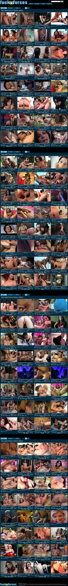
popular (31, 3)
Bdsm (22, 27)
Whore (9, 289)
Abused (14, 187)
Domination (11, 128)
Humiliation (7, 78)
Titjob (9, 112)
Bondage (31, 27)
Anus (32, 271)
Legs (61, 458)
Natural (45, 576)
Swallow (9, 365)
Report (2, 40)
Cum (49, 288)
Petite (60, 95)
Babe (4, 44)
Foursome (28, 458)
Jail (60, 78)
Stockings (10, 27)
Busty (44, 128)
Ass (44, 61)
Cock (12, 289)
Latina (63, 128)
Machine (32, 398)
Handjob (44, 44)
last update (37, 3)
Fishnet (59, 331)
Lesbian (45, 27)
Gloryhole (8, 146)
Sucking (9, 475)
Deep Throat (29, 44)
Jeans (45, 475)
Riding (43, 221)
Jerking (43, 146)
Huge (58, 255)
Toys (12, 78)
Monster (46, 559)
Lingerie (28, 27)
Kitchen (12, 111)
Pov (14, 111)
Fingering (38, 27)
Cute (40, 491)
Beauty (11, 129)
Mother (49, 559)
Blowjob (5, 27)
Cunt (9, 221)
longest (43, 3)
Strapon (7, 129)
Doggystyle (14, 27)
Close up (27, 145)
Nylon (9, 348)
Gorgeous (23, 365)
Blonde (6, 44)
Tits (25, 44)
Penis (29, 238)
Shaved (7, 95)
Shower (15, 44)
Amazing (40, 272)
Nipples (47, 44)
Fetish (26, 398)
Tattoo (25, 458)
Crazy (43, 365)
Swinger (23, 458)
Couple (23, 61)
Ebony (23, 111)
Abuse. (25, 585)
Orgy (45, 129)
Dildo (8, 128)
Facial (8, 27)
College (10, 95)
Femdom (24, 27)
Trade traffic (24, 583)
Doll (25, 272)
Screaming (27, 365)
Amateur (39, 111)
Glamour (28, 289)
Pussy (32, 44)
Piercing (31, 364)
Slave (10, 78)
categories (49, 3)
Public (40, 576)
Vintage (57, 111)
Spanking (12, 61)
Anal (3, 254)
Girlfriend (59, 399)
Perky (32, 288)
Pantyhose (43, 78)
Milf (30, 145)
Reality (31, 457)
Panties (26, 61)
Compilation (61, 187)
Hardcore (42, 27)
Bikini (9, 111)
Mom (32, 145)
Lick (60, 255)
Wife (45, 458)
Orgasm (43, 129)
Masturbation (59, 44)
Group (24, 112)
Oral (58, 95)
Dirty (12, 145)
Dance (28, 95)
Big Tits (25, 289)
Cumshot (29, 128)
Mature (27, 204)
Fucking (58, 78)
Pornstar (48, 27)
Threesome (65, 187)
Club (25, 95)
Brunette (9, 44)
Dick (10, 146)
